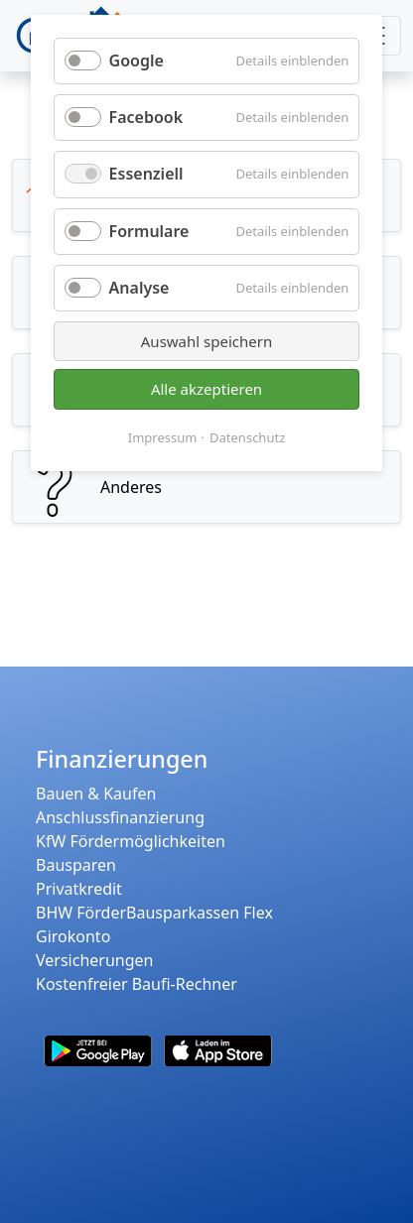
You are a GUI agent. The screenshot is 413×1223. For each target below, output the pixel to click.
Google (136, 60)
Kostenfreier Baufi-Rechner (136, 984)
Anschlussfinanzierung (120, 817)
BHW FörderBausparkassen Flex (154, 912)
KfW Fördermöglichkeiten (130, 841)
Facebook (146, 117)
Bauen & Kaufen (96, 793)
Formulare (149, 231)
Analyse (139, 288)
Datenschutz (247, 437)
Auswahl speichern (206, 341)
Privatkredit (79, 889)
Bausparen (76, 865)
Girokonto (73, 936)
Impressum (163, 437)
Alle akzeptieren (206, 389)
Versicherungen (94, 960)
